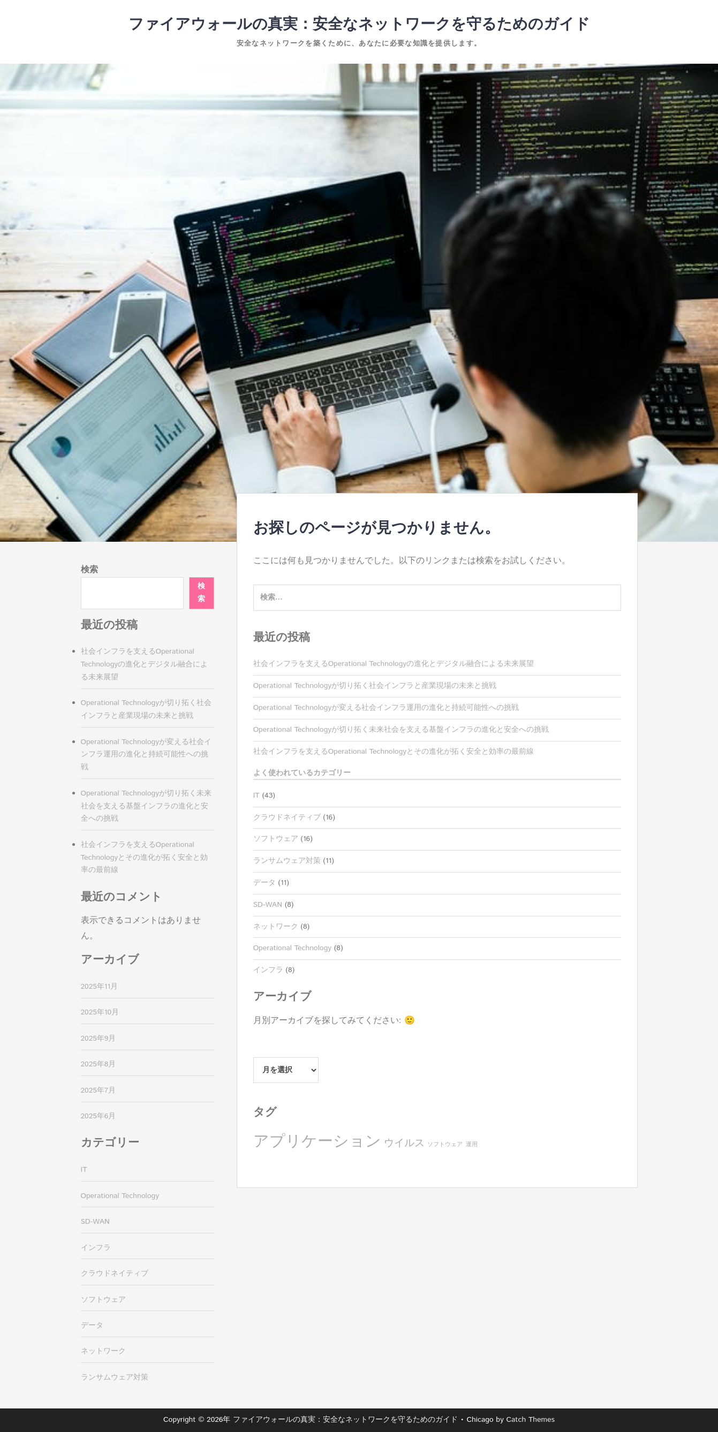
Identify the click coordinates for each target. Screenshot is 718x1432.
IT (256, 795)
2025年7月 (98, 1090)
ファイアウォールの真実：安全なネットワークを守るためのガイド (359, 24)
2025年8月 (98, 1064)
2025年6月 (98, 1116)
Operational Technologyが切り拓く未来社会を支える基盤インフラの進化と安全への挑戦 (401, 729)
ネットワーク (275, 926)
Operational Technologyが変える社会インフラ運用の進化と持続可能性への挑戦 (386, 707)
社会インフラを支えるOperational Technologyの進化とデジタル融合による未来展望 (393, 663)
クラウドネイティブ (287, 817)
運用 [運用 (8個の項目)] (472, 1144)
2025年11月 (99, 986)
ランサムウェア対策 (287, 860)
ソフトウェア (275, 839)
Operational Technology (292, 948)
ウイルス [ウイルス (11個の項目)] (404, 1143)
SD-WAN (267, 904)
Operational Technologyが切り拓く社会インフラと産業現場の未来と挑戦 (374, 685)
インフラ (268, 970)
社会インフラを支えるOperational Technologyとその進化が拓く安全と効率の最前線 (393, 751)
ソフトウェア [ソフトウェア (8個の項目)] (445, 1144)
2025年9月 (98, 1038)
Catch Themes (530, 1419)
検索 (89, 570)
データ (264, 882)
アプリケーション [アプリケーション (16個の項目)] (317, 1141)
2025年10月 (100, 1012)
